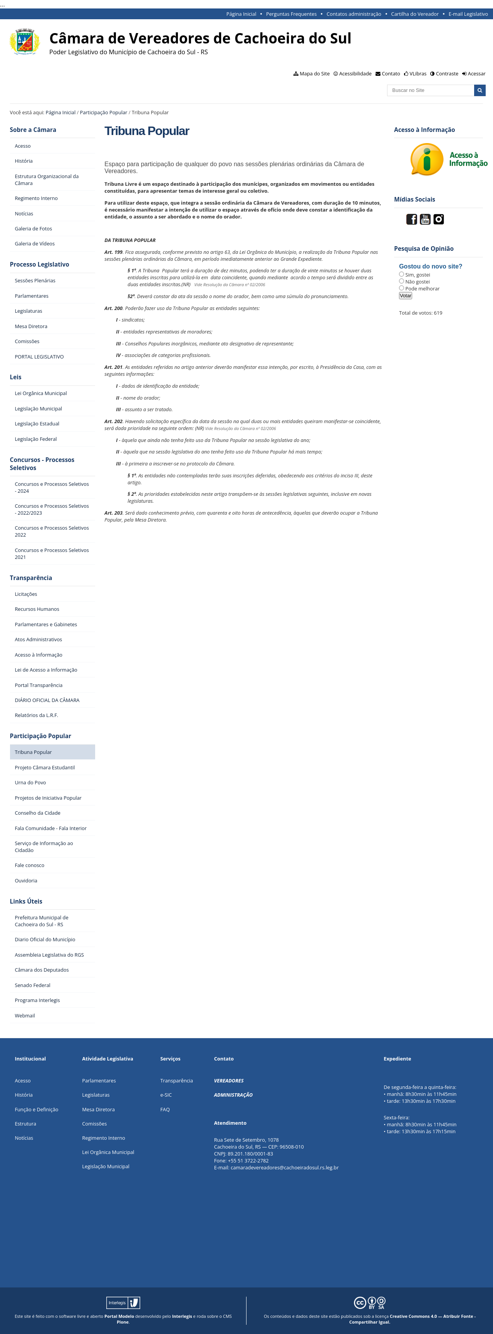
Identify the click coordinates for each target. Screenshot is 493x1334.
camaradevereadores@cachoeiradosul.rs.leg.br (285, 1167)
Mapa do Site (315, 73)
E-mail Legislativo (468, 13)
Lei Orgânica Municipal (108, 1152)
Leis (16, 377)
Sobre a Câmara (33, 130)
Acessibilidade (355, 73)
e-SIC (166, 1094)
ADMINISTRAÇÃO (233, 1094)
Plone (123, 1322)
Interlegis (182, 1316)
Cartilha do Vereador (415, 13)
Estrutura (25, 1123)
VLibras (418, 73)
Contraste (447, 73)
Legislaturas (95, 1094)
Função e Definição (36, 1109)
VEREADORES (229, 1080)
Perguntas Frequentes (291, 13)
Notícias (24, 1137)
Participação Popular (103, 112)
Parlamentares (99, 1080)
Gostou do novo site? (430, 266)
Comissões (94, 1123)
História (24, 1094)
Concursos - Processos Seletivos (42, 464)
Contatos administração (354, 13)
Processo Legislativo (39, 264)
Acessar (477, 73)
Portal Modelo (119, 1316)
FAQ (165, 1109)
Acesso (22, 1080)
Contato (391, 73)
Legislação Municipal (105, 1166)
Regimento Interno (103, 1137)
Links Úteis (26, 901)
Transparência (31, 578)
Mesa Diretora (98, 1109)
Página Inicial (241, 13)
